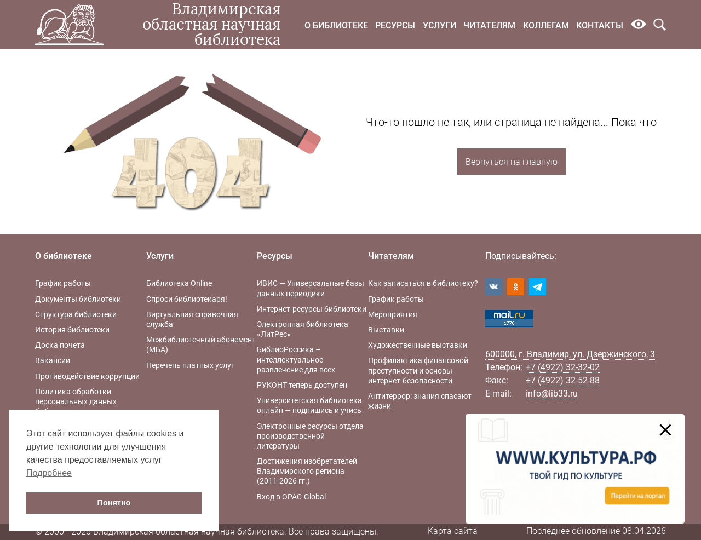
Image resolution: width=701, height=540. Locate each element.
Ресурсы (395, 25)
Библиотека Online (179, 283)
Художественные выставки (417, 345)
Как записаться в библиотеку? (423, 283)
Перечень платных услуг (190, 365)
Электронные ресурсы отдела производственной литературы (310, 436)
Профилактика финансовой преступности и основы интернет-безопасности (418, 370)
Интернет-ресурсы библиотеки (311, 309)
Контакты (599, 25)
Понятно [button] (114, 502)
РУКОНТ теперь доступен (302, 385)
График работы (63, 283)
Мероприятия (392, 314)
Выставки (386, 329)
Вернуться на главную (512, 162)
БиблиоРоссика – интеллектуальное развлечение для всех (296, 359)
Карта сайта (453, 531)
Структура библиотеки (76, 314)
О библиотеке (336, 25)
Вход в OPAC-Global (291, 496)
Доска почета (60, 345)
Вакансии (52, 360)
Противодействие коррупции (87, 376)
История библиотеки (72, 329)
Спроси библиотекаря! (186, 299)
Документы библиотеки (78, 299)
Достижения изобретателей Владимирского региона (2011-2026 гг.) (307, 471)
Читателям (489, 25)
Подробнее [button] (49, 473)
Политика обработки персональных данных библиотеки (76, 401)
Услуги (439, 25)
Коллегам (546, 25)
